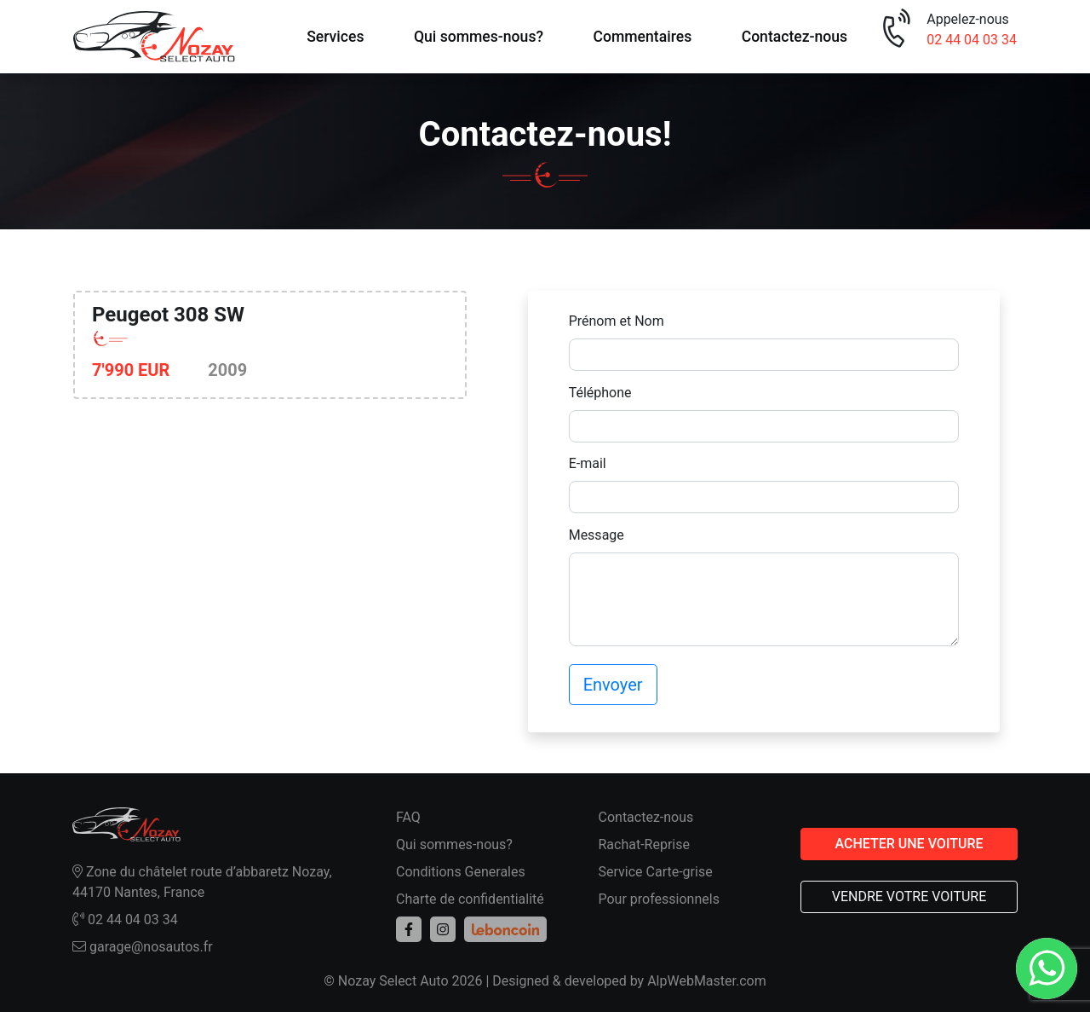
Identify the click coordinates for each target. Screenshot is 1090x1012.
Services (335, 36)
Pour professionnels (659, 899)
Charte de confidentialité (470, 899)
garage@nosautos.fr (142, 947)
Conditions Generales (460, 872)
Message (596, 535)
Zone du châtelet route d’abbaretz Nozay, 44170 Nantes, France (202, 882)
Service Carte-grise (656, 872)
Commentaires (642, 36)
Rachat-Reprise (645, 844)
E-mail (587, 463)
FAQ (408, 817)
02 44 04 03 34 (971, 40)
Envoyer (613, 684)
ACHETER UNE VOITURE (909, 844)
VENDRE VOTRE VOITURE (909, 896)
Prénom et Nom (616, 321)
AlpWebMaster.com (706, 981)
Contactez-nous (795, 36)
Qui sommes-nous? (478, 36)
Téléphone (600, 393)
